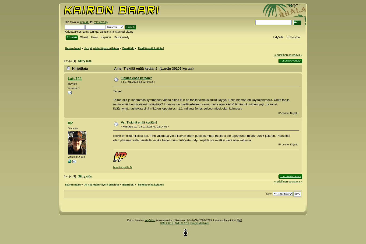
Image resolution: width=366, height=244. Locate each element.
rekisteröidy (101, 22)
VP (70, 123)
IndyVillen (150, 220)
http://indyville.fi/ (122, 167)
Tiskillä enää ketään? (136, 78)
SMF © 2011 (182, 223)
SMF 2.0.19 (166, 223)
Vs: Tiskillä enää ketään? (139, 122)
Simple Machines (199, 223)
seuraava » (295, 55)
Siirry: (269, 194)
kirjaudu (84, 22)
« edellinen (281, 55)
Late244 (74, 79)
